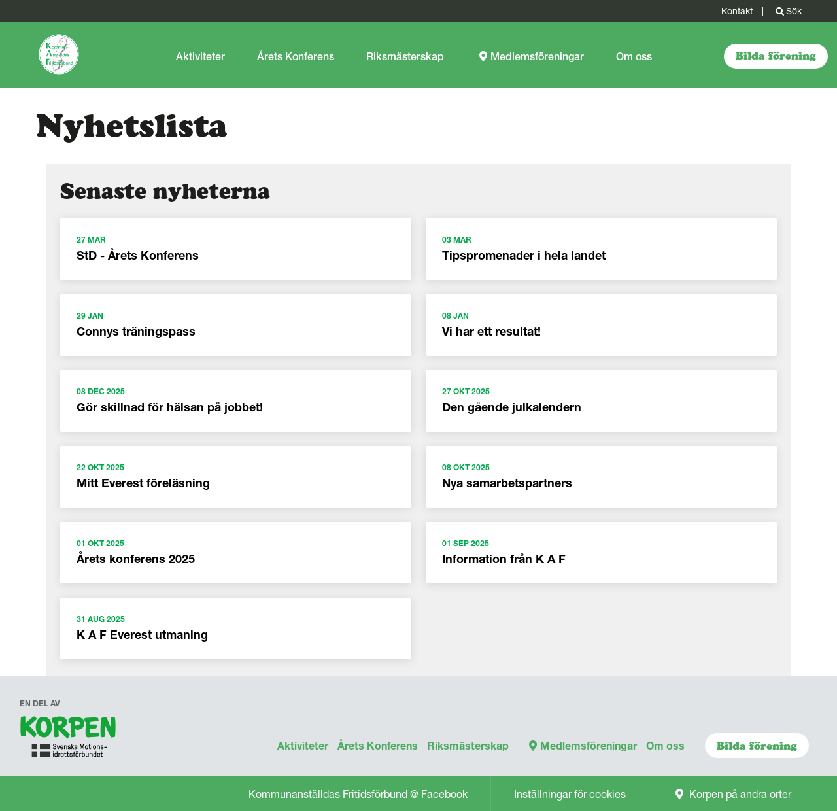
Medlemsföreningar (530, 56)
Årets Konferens (295, 56)
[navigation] (69, 739)
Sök (787, 11)
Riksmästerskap (405, 56)
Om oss (634, 56)
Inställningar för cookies (570, 794)
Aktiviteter (200, 56)
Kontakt (737, 11)
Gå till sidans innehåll (0, 22)
